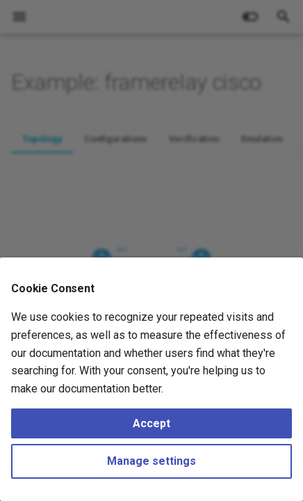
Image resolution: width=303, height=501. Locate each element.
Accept (151, 423)
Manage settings (151, 461)
